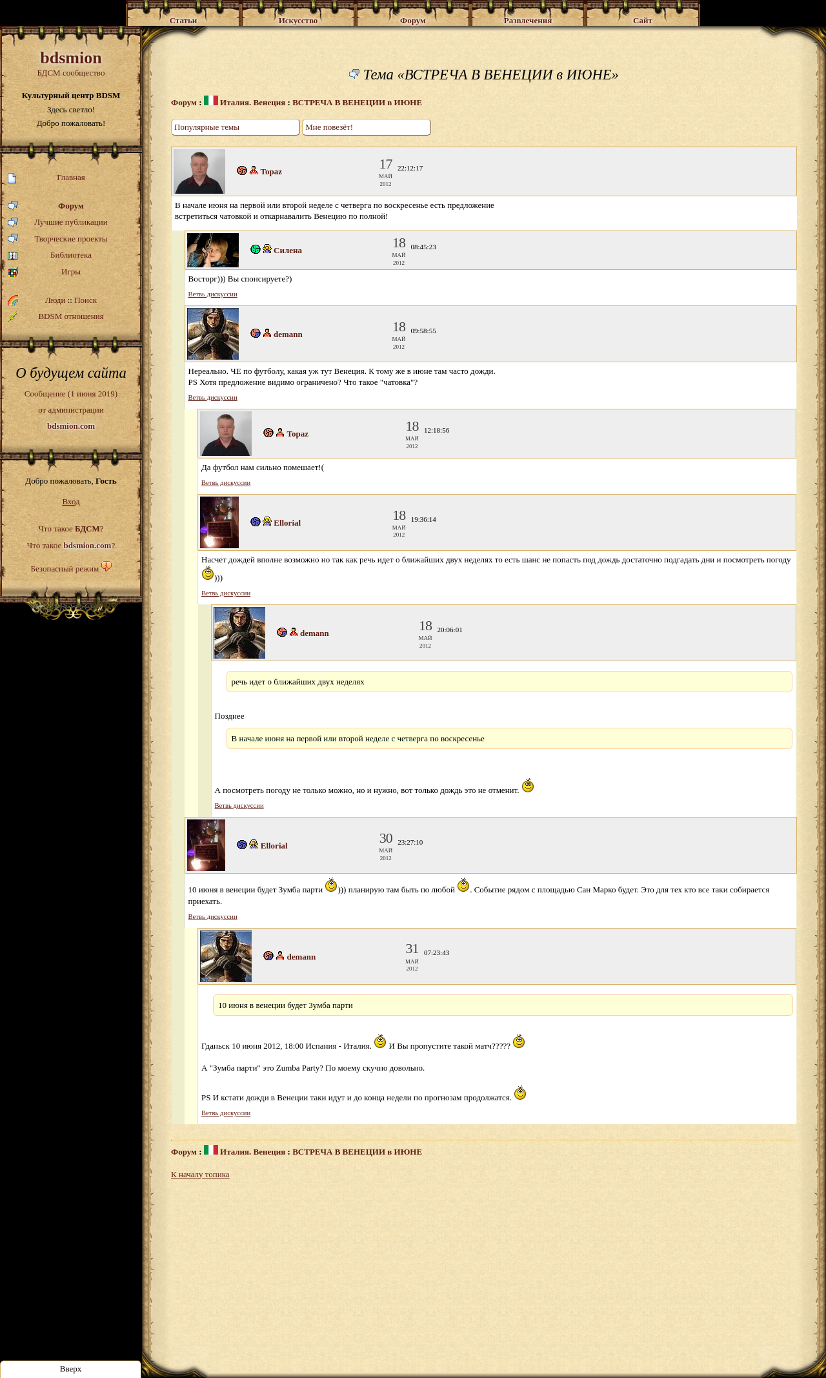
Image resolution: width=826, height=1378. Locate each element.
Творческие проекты (58, 239)
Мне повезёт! (329, 127)
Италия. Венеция (245, 102)
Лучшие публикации (58, 222)
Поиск (85, 300)
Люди (55, 300)
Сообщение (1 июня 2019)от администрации (71, 409)
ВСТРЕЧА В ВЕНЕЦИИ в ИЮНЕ (357, 102)
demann (288, 334)
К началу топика (200, 1174)
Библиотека (50, 255)
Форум (46, 206)
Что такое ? (70, 528)
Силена (288, 250)
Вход (70, 501)
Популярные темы (206, 127)
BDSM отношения (56, 316)
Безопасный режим (64, 568)
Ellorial (287, 523)
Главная (46, 177)
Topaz (271, 171)
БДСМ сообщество (71, 62)
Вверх (71, 1368)
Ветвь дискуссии (212, 294)
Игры (44, 272)
